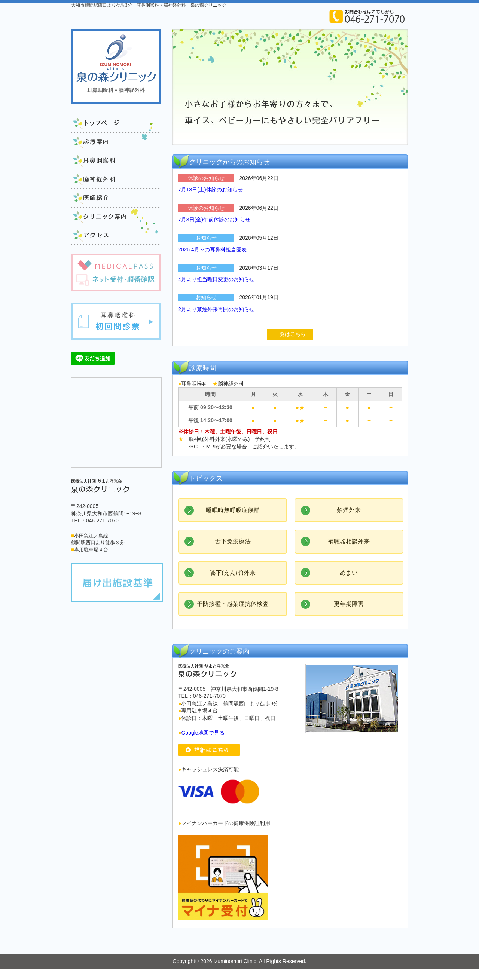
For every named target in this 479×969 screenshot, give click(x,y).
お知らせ (206, 238)
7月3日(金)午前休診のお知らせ (214, 220)
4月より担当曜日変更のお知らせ (216, 279)
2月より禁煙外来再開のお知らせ (216, 309)
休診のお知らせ (206, 178)
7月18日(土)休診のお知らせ (210, 190)
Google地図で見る (202, 733)
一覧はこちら (290, 334)
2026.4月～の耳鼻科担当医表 (212, 249)
